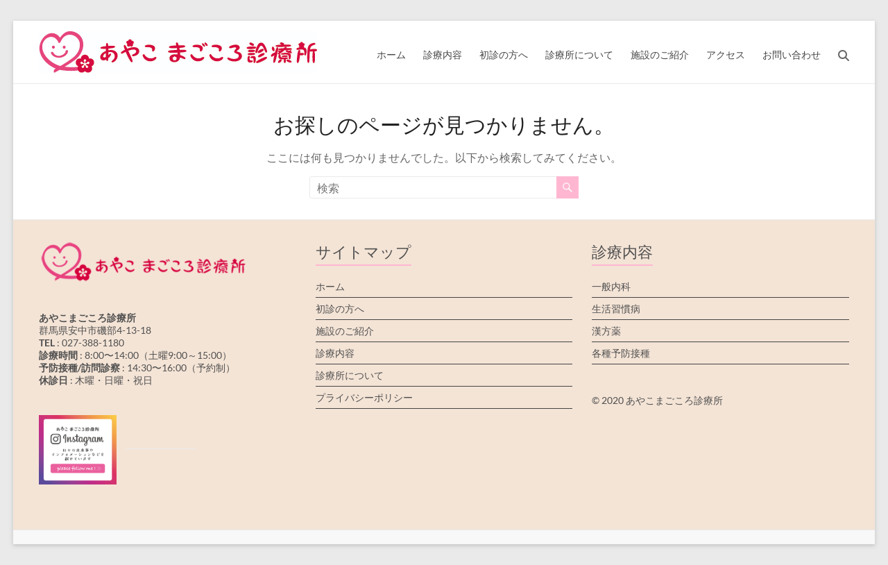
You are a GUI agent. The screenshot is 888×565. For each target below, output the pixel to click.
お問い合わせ (791, 54)
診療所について (579, 54)
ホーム (391, 54)
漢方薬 (606, 331)
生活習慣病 (616, 308)
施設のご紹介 (660, 54)
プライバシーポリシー (364, 397)
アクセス (725, 54)
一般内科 (611, 286)
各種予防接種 (621, 353)
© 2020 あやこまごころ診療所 (657, 400)
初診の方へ (503, 54)
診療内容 (442, 54)
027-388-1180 (93, 342)
